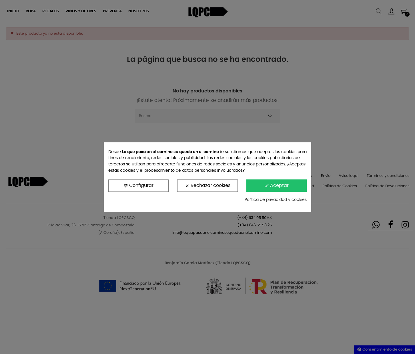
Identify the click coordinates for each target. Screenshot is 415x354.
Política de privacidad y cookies (276, 200)
